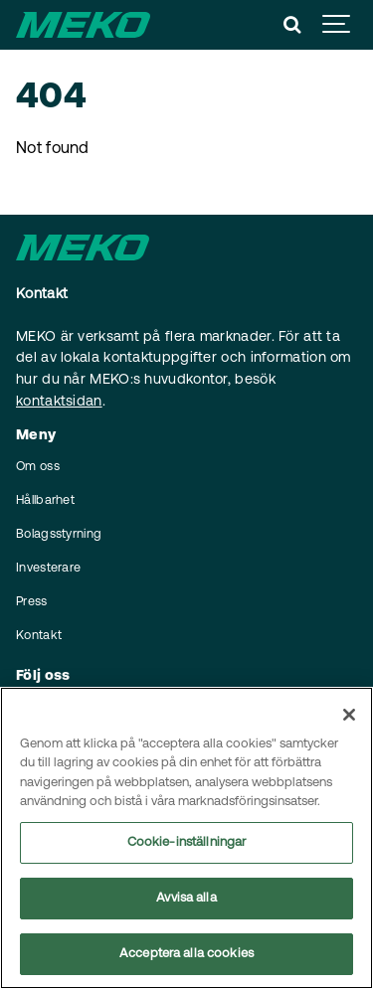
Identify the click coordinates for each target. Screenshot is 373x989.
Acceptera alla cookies (186, 953)
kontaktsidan (59, 402)
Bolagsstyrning (58, 535)
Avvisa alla (186, 898)
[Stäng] (349, 715)
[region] (186, 838)
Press (32, 602)
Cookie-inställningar (187, 842)
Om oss (38, 467)
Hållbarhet (45, 501)
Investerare (48, 569)
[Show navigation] (337, 25)
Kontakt (39, 636)
